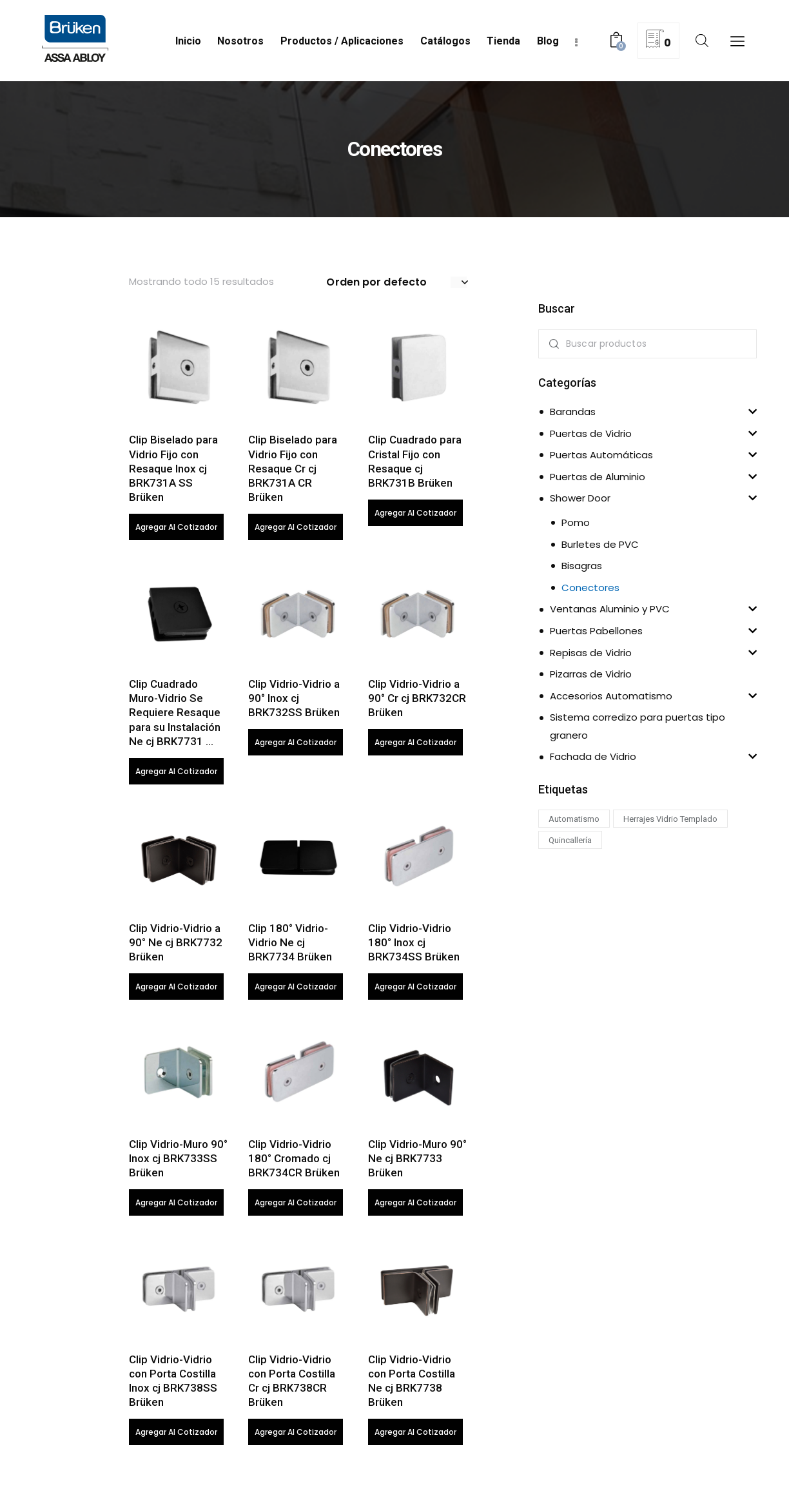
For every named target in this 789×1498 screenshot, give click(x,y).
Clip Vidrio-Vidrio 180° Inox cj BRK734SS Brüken (414, 944)
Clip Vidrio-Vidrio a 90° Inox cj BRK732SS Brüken (294, 700)
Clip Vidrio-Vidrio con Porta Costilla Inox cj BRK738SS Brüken (173, 1384)
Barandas (573, 411)
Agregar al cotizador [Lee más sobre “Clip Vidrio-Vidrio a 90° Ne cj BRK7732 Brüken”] (176, 989)
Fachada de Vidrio (593, 756)
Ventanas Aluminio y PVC (610, 609)
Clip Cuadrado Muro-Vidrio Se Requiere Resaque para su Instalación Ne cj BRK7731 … (174, 714)
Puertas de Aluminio (597, 476)
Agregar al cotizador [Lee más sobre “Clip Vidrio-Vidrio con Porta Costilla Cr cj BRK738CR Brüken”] (295, 1435)
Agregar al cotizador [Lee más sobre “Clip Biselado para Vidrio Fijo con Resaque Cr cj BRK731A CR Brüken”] (295, 527)
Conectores (590, 587)
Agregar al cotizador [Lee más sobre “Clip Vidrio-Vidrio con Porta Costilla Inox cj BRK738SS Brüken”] (176, 1435)
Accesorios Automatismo (611, 696)
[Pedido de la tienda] (397, 282)
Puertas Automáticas (601, 455)
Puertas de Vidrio (591, 433)
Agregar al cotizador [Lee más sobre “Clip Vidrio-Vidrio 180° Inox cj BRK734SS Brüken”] (415, 989)
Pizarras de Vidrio (591, 674)
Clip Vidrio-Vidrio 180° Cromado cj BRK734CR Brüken (294, 1161)
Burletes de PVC (600, 544)
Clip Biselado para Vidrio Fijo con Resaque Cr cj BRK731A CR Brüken (292, 469)
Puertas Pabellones (596, 630)
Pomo (575, 522)
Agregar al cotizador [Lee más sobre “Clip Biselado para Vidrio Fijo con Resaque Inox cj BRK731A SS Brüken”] (176, 527)
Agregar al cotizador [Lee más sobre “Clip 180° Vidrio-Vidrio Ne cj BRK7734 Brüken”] (295, 989)
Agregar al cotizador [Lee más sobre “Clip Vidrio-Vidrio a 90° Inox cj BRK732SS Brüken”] (295, 744)
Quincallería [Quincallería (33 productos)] (570, 840)
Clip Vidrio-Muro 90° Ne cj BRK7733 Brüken (417, 1161)
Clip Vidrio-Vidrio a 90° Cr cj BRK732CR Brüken (417, 700)
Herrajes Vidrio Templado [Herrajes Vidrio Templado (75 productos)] (670, 819)
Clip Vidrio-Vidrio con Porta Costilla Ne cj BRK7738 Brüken (411, 1384)
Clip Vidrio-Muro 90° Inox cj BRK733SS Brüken (178, 1161)
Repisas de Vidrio (591, 652)
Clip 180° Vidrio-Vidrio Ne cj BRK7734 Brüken (290, 944)
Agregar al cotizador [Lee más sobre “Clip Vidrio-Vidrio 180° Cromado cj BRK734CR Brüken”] (295, 1205)
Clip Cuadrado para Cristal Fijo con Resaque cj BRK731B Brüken (415, 462)
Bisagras (581, 565)
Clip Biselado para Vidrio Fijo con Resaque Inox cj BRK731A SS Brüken (173, 469)
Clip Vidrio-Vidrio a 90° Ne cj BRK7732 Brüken (175, 944)
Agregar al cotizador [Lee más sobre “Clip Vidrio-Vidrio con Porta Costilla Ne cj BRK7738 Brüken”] (415, 1435)
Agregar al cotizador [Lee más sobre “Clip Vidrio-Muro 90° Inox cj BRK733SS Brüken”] (176, 1205)
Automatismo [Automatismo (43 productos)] (574, 819)
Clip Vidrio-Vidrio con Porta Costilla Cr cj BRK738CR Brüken (291, 1384)
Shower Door (580, 498)
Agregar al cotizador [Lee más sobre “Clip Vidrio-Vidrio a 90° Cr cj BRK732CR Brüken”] (415, 744)
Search (551, 344)
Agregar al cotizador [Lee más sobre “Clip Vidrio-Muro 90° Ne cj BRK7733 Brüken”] (415, 1205)
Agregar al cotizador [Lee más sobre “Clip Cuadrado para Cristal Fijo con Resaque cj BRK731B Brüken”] (415, 513)
